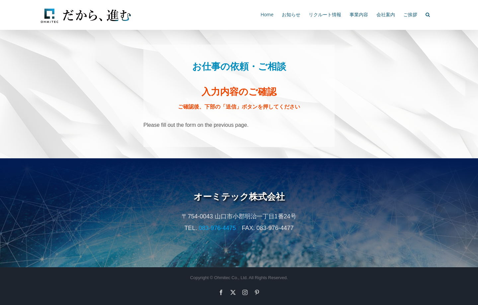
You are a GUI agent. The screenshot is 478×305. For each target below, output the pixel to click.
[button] (428, 14)
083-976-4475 (217, 228)
